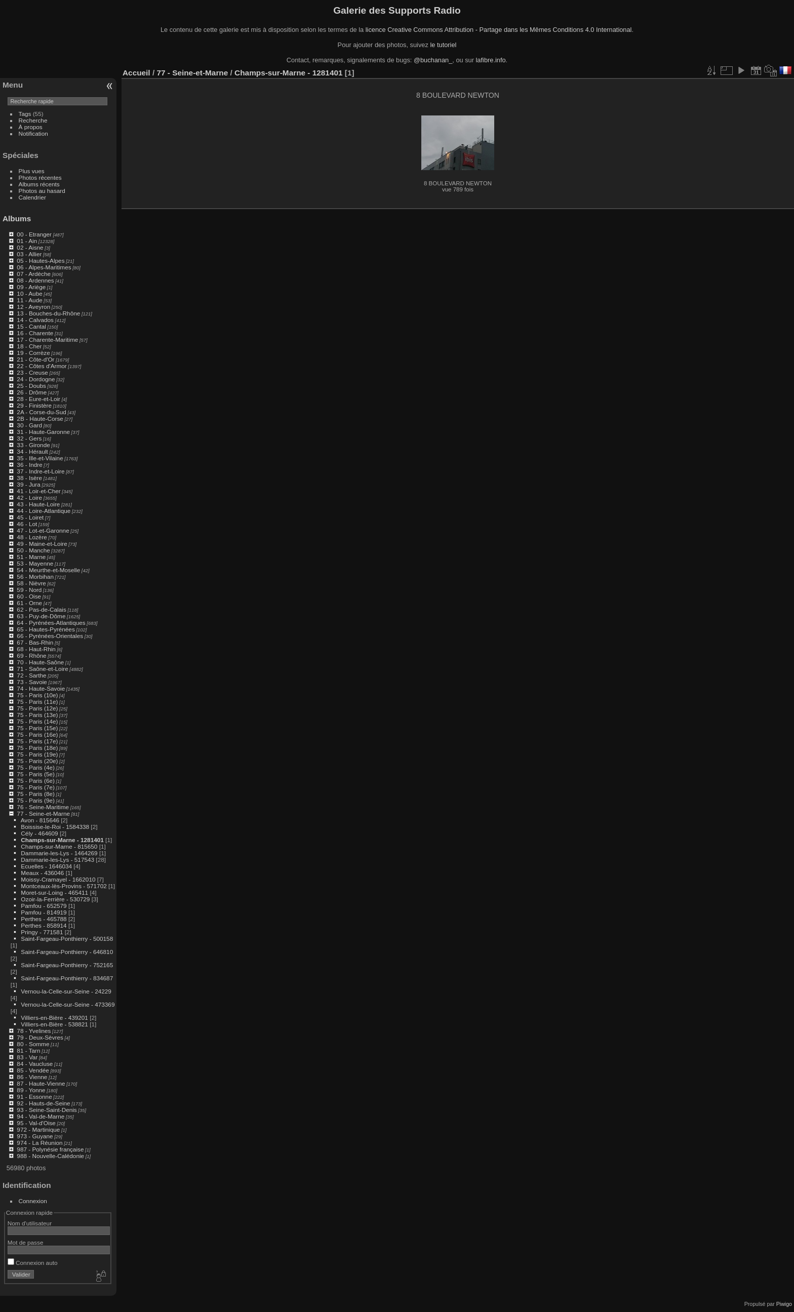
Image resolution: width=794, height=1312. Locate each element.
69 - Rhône (31, 655)
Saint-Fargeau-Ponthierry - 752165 (67, 965)
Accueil (136, 72)
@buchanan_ (433, 60)
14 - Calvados (35, 319)
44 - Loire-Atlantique (43, 510)
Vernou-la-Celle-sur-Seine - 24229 (66, 991)
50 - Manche (33, 550)
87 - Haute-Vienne (41, 1083)
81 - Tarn (28, 1050)
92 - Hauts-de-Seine (43, 1103)
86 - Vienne (32, 1077)
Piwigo (784, 1304)
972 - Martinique (38, 1129)
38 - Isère (29, 477)
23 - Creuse (32, 372)
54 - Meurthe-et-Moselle (48, 570)
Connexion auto (33, 1262)
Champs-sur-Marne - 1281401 (62, 840)
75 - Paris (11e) (37, 701)
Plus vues (32, 171)
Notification (33, 133)
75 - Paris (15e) (37, 728)
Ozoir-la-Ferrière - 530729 (55, 899)
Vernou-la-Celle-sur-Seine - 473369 (67, 1004)
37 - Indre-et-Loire (40, 471)
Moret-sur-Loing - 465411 (54, 892)
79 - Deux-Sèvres (40, 1037)
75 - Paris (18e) (37, 747)
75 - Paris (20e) (37, 761)
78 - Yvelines (34, 1030)
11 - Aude (29, 300)
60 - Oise (29, 596)
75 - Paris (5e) (36, 774)
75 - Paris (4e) (36, 767)
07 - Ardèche (34, 273)
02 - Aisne (30, 247)
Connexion (33, 1201)
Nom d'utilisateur (30, 1223)
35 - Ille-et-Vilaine (40, 458)
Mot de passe (26, 1242)
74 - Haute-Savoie (41, 688)
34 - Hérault (32, 451)
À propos (31, 127)
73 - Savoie (32, 682)
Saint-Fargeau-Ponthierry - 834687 (67, 978)
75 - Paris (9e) (36, 800)
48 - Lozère (32, 537)
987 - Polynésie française (50, 1149)
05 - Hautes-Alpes (40, 260)
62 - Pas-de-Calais (41, 609)
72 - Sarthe (31, 675)
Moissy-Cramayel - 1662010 (58, 879)
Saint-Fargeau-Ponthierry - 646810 (67, 951)
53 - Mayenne (35, 563)
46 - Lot (27, 524)
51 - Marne (31, 556)
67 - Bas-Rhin (35, 642)
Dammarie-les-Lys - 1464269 (59, 853)
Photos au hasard (42, 190)
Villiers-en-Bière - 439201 (54, 1017)
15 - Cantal (31, 326)
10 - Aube (29, 293)
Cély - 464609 (39, 833)
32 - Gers (29, 438)
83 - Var (27, 1057)
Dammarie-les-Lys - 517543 (57, 859)
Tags (25, 113)
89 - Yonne (31, 1090)
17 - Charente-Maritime (47, 339)
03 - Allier (29, 254)
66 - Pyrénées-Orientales (50, 635)
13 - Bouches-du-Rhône (48, 313)
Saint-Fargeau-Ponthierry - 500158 (67, 938)
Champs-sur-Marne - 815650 (59, 846)
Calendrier (32, 197)
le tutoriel (443, 45)
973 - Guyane (35, 1136)
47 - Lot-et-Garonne (43, 530)
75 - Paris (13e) (37, 714)
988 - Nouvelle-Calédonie (50, 1155)
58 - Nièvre (31, 583)
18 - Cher (29, 346)
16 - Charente (35, 333)
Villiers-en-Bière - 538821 (54, 1024)
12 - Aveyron (33, 306)
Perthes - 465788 (43, 919)
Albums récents (39, 184)
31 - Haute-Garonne (43, 431)
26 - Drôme (32, 392)
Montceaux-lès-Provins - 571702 (63, 886)
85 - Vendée (33, 1070)
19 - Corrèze (33, 352)
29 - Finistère (34, 405)
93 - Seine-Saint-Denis (46, 1109)
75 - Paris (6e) (36, 780)
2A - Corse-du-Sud (41, 412)
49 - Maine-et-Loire (42, 543)
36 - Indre (29, 464)
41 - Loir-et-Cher (38, 491)
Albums (17, 218)
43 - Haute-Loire (38, 504)
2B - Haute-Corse (40, 418)
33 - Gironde (33, 445)
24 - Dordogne (36, 379)
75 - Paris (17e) (37, 741)
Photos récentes (40, 177)
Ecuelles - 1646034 (46, 866)
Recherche (33, 120)
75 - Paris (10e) (37, 695)
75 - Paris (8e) (36, 793)
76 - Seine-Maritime (43, 807)
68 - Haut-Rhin (36, 649)
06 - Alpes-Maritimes (44, 267)
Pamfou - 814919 (43, 912)
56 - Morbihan (35, 576)
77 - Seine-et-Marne (43, 813)
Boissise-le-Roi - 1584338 (55, 826)
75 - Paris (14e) (37, 721)
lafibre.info (491, 60)
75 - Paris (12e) (37, 708)
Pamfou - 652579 (43, 905)
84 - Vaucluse (35, 1063)
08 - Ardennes (35, 280)
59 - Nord (29, 589)
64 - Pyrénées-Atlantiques (51, 622)
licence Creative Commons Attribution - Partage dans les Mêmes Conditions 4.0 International (499, 29)
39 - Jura (28, 484)
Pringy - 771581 (42, 932)
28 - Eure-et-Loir (38, 398)
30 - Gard (29, 425)
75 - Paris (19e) (37, 754)
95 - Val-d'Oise (36, 1123)
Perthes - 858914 (43, 925)
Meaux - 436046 (42, 872)
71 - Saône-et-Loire (42, 668)
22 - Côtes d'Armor (41, 366)
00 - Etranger (34, 234)
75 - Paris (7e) (36, 787)
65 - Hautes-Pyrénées (45, 629)
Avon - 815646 (40, 820)
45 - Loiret (30, 517)
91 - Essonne (34, 1096)
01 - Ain (27, 240)
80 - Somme (33, 1044)
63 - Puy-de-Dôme (41, 616)
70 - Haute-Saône (40, 662)
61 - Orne (29, 603)
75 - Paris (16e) (37, 734)
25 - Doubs (31, 385)
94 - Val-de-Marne (40, 1116)
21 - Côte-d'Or (35, 359)
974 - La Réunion (39, 1142)
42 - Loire (29, 497)
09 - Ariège (31, 287)
